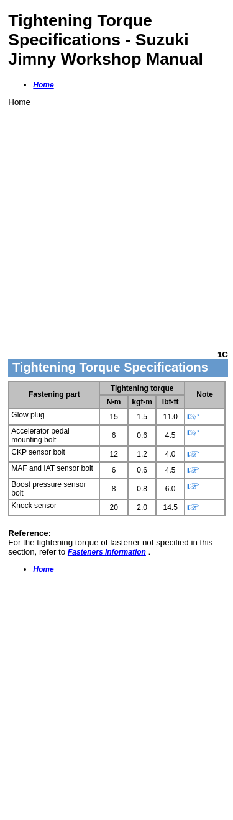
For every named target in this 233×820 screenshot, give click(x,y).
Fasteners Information (107, 552)
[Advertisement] (116, 223)
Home (43, 85)
